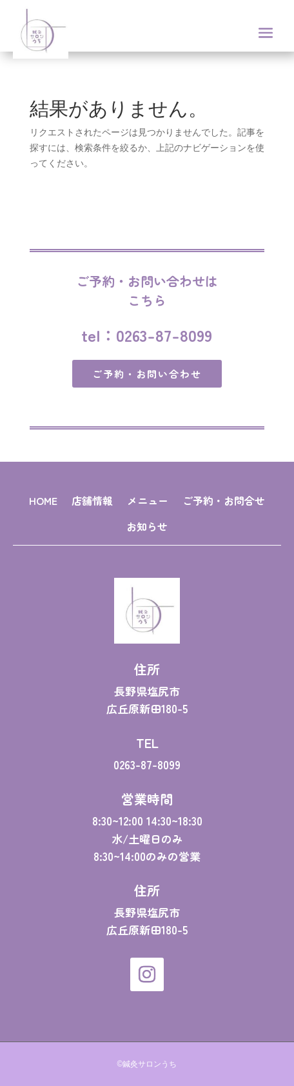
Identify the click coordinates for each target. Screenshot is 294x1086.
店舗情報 (92, 500)
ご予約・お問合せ (223, 500)
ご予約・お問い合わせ (147, 373)
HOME (43, 500)
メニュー (147, 500)
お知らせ (147, 526)
